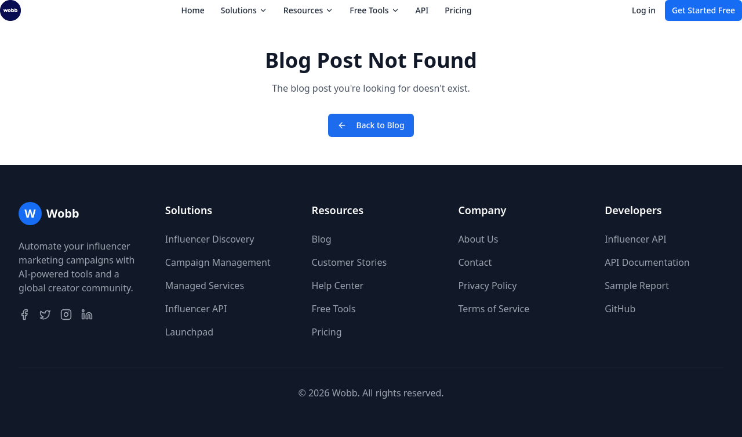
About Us (478, 239)
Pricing (458, 10)
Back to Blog (370, 125)
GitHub (620, 308)
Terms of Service (493, 308)
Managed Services (204, 285)
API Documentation (647, 262)
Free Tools (334, 308)
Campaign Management (218, 262)
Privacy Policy (487, 285)
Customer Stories (349, 262)
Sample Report (637, 285)
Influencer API (196, 308)
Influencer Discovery (209, 239)
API (422, 10)
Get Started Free (703, 10)
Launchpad (189, 332)
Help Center (337, 285)
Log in (644, 10)
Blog (322, 239)
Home (192, 10)
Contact (475, 262)
